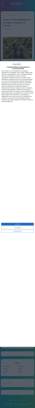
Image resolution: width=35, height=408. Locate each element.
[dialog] (17, 204)
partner (10, 70)
